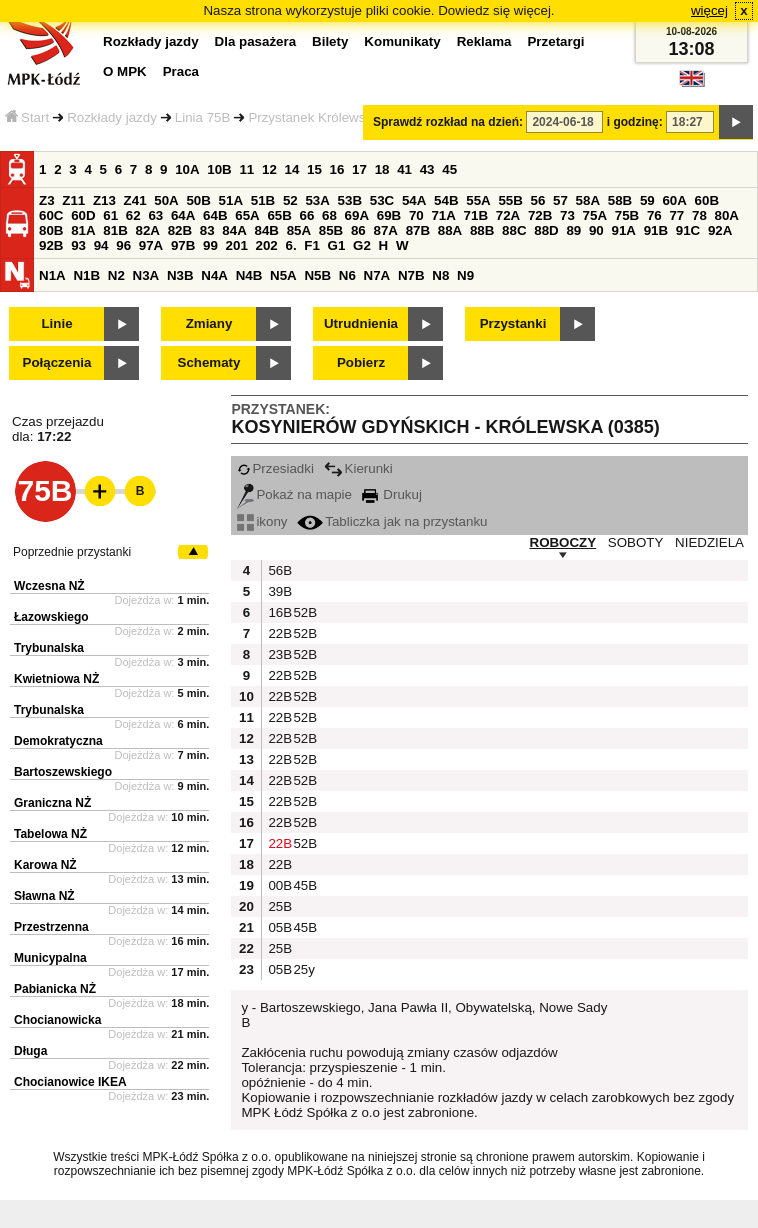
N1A (52, 275)
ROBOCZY (563, 542)
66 (307, 215)
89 (573, 230)
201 (237, 245)
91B (656, 230)
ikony (262, 521)
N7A (377, 275)
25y (303, 969)
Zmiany (209, 323)
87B (418, 230)
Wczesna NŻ (49, 586)
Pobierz (361, 362)
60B (707, 200)
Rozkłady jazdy (112, 117)
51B (263, 200)
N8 (440, 275)
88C (514, 230)
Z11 (73, 200)
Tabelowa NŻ (50, 834)
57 (560, 200)
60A (674, 200)
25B (278, 906)
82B (180, 230)
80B (51, 230)
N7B (411, 275)
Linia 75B (203, 117)
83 (207, 230)
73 (567, 215)
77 (676, 215)
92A (720, 230)
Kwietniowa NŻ (56, 679)
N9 (465, 275)
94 (101, 245)
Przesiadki (275, 468)
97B (183, 245)
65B (279, 215)
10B (219, 169)
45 (449, 169)
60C (51, 215)
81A (83, 230)
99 (210, 245)
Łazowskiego (51, 617)
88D (546, 230)
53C (382, 200)
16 (337, 169)
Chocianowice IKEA (70, 1082)
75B (627, 215)
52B (303, 612)
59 (647, 200)
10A (187, 169)
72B (540, 215)
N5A (283, 275)
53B (350, 200)
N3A (146, 275)
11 (246, 169)
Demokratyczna (58, 741)
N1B (86, 275)
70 (416, 215)
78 (699, 215)
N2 (116, 275)
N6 (347, 275)
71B (476, 215)
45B (303, 885)
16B (278, 612)
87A (385, 230)
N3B (180, 275)
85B (331, 230)
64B (215, 215)
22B (278, 633)
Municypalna (50, 958)
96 (123, 245)
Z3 (47, 200)
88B (482, 230)
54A (414, 200)
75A (595, 215)
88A (450, 230)
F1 (312, 245)
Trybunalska (49, 648)
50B (198, 200)
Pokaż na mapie (294, 494)
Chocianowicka (57, 1020)
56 (538, 200)
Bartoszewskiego (63, 772)
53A (317, 200)
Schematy (209, 362)
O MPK (125, 71)
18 (382, 169)
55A (478, 200)
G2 (362, 245)
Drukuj (392, 494)
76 (654, 215)
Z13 (104, 200)
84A (234, 230)
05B (278, 927)
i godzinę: (635, 122)
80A (727, 215)
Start (27, 117)
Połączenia (57, 362)
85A (299, 230)
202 (267, 245)
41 (404, 169)
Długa (30, 1051)
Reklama (484, 41)
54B (446, 200)
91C (688, 230)
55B (510, 200)
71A (443, 215)
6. (291, 245)
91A (623, 230)
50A (166, 200)
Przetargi (555, 41)
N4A (214, 275)
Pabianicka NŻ (55, 989)
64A (183, 215)
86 (358, 230)
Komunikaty (402, 41)
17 (359, 169)
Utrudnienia (361, 323)
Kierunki (358, 468)
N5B (317, 275)
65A (247, 215)
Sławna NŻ (44, 896)
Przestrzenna (51, 927)
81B (115, 230)
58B (620, 200)
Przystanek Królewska (313, 117)
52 (290, 200)
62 (133, 215)
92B (51, 245)
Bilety (330, 41)
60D (83, 215)
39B (278, 591)
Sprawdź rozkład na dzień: (448, 122)
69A (357, 215)
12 (269, 169)
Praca (181, 71)
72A (508, 215)
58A (588, 200)
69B (389, 215)
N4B (249, 275)
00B (278, 885)
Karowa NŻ (45, 865)
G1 (337, 245)
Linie (56, 323)
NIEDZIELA (709, 542)
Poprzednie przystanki (72, 552)
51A (231, 200)
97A (151, 245)
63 (155, 215)
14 (292, 169)
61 (110, 215)
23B (278, 654)
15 (314, 169)
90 (596, 230)
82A (147, 230)
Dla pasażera (256, 41)
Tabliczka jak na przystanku (392, 521)
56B (278, 570)
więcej (709, 10)
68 (329, 215)
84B (266, 230)
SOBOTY (636, 542)
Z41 (135, 200)
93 (78, 245)
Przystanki (513, 323)
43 (427, 169)
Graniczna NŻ (52, 803)
